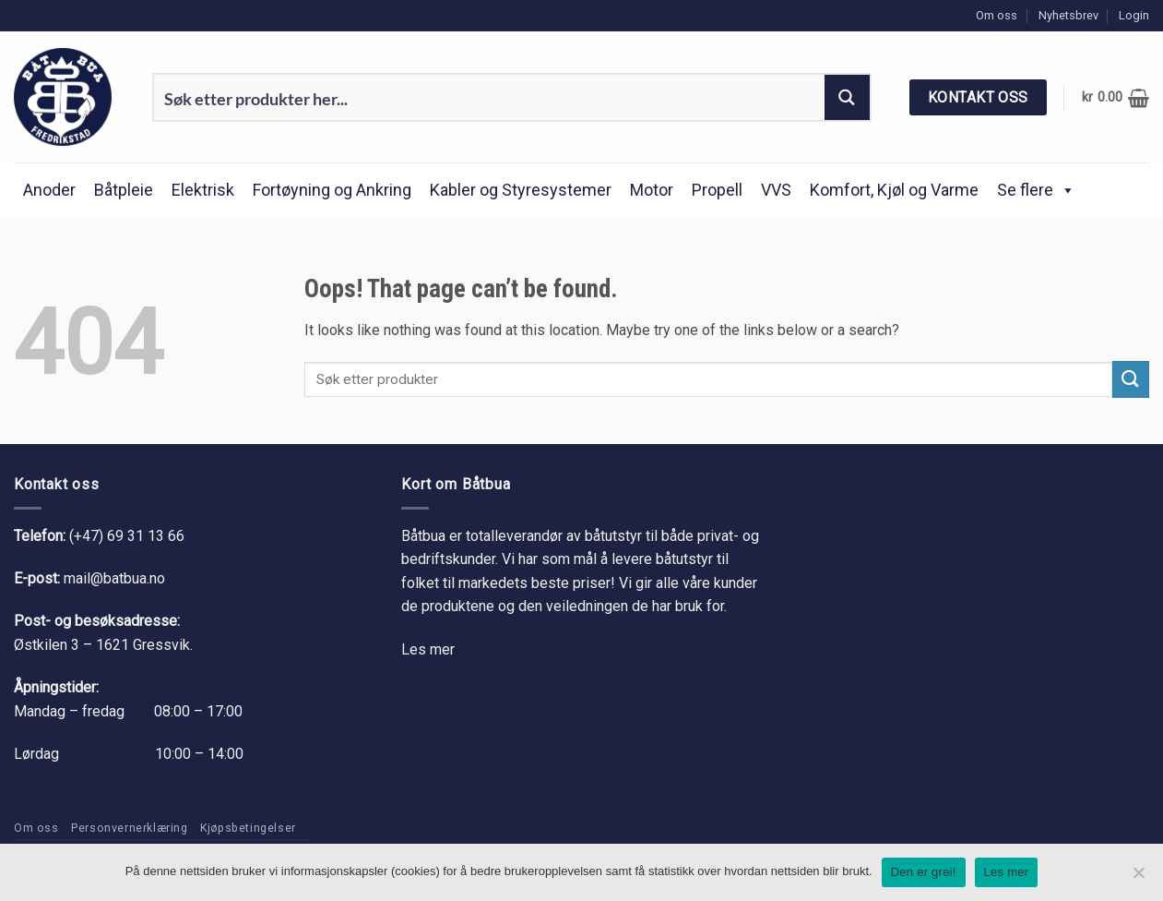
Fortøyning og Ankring (332, 189)
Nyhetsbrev (1068, 15)
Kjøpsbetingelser (248, 828)
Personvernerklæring (129, 828)
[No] (1138, 878)
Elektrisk (203, 189)
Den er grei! (923, 872)
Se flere (1036, 190)
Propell (717, 189)
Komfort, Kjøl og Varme (894, 189)
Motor (651, 189)
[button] (1134, 16)
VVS (776, 189)
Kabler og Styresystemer (520, 189)
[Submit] (1130, 379)
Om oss (996, 15)
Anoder (49, 189)
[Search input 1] (490, 97)
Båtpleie (123, 189)
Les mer (428, 649)
